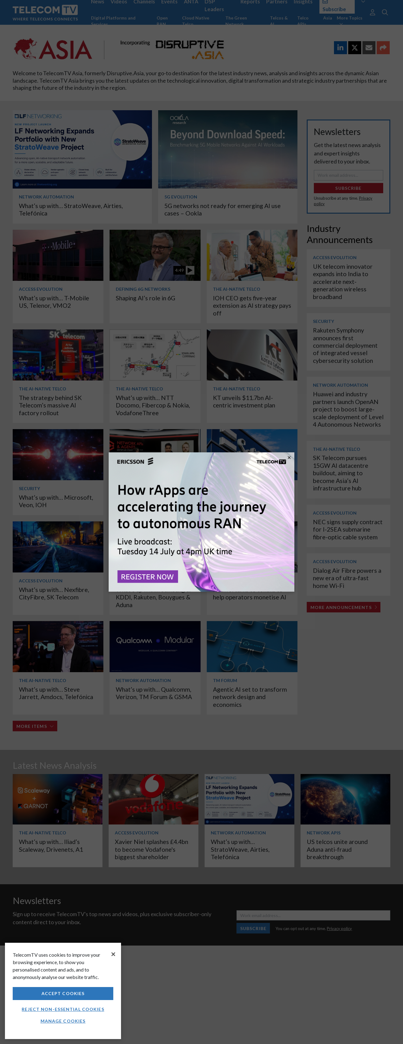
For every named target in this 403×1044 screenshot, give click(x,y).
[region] (63, 991)
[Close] (113, 954)
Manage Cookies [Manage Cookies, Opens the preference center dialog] (63, 1021)
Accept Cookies (63, 993)
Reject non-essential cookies (63, 1009)
